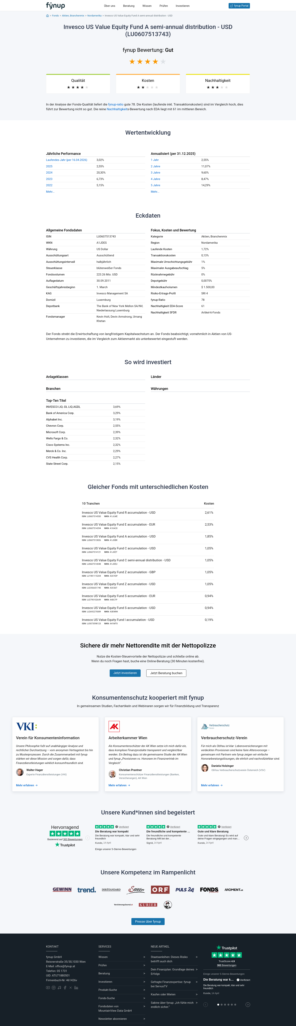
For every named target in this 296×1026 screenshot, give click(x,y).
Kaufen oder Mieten (163, 994)
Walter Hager (34, 770)
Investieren (183, 6)
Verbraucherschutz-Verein (224, 738)
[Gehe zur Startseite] (55, 5)
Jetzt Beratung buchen (166, 673)
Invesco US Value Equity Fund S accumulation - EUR (118, 596)
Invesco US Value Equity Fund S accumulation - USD (118, 608)
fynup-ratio (115, 104)
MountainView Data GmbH (115, 1010)
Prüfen (164, 6)
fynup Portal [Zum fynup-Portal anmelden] (239, 5)
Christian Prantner (130, 770)
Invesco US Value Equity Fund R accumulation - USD (119, 512)
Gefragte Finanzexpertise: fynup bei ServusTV (171, 984)
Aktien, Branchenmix (73, 15)
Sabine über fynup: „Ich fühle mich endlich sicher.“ (172, 1005)
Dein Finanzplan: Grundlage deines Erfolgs (172, 972)
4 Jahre (155, 179)
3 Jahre (155, 172)
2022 (49, 185)
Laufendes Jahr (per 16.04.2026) (66, 160)
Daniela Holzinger (222, 766)
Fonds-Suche (107, 998)
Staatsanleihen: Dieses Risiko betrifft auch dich (169, 959)
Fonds (55, 15)
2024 (49, 172)
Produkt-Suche (108, 990)
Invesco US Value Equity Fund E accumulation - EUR (118, 524)
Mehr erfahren (25, 785)
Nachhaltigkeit (117, 109)
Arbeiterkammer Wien (128, 738)
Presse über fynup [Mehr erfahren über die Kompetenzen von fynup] (148, 921)
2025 (49, 166)
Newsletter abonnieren (113, 1019)
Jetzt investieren (125, 673)
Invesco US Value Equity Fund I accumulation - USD (118, 620)
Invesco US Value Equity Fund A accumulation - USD (119, 536)
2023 (49, 179)
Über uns (109, 6)
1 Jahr (155, 160)
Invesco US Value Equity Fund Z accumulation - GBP (119, 572)
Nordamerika (94, 15)
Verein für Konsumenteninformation (47, 738)
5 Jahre (155, 185)
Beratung (128, 6)
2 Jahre (155, 166)
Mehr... (50, 191)
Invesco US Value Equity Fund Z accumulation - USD (118, 584)
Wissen (147, 6)
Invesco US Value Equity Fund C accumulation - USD (119, 548)
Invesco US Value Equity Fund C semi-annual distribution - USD (126, 560)
